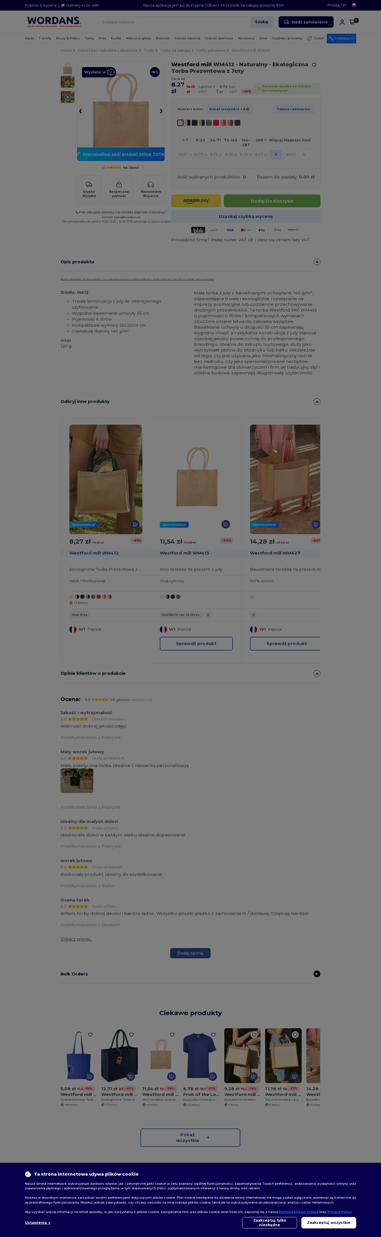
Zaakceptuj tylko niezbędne (269, 1222)
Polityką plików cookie (298, 1212)
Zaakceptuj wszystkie (328, 1222)
